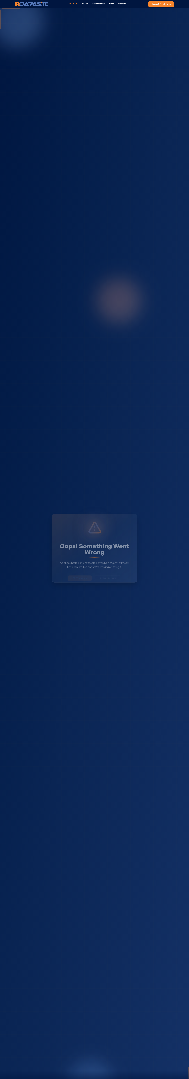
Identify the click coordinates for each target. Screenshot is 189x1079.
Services (85, 4)
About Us (74, 4)
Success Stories (99, 4)
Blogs (112, 4)
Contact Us (123, 4)
